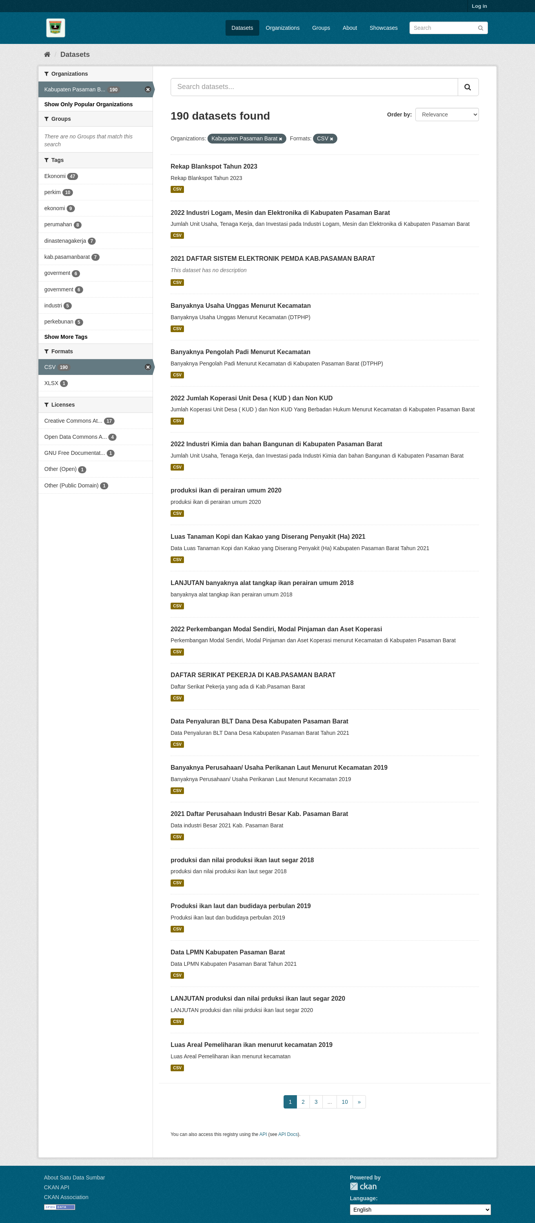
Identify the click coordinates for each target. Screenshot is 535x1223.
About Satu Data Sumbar (74, 1177)
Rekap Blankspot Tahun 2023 (214, 166)
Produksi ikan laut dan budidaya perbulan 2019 (241, 906)
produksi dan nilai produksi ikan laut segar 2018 (242, 860)
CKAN (363, 1186)
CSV (177, 189)
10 (345, 1102)
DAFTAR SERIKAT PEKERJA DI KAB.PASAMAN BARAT (253, 675)
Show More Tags (65, 337)
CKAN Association (66, 1197)
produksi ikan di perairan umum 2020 (226, 490)
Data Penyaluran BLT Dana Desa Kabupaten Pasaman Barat (259, 721)
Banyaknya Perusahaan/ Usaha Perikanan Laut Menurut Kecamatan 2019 (279, 767)
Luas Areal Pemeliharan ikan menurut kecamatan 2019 (252, 1044)
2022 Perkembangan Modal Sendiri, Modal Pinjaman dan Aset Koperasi (276, 629)
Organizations (283, 28)
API (263, 1134)
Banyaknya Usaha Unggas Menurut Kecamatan (241, 305)
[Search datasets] (448, 28)
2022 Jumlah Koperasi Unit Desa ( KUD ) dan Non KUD (252, 398)
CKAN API (56, 1187)
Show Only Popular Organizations (88, 104)
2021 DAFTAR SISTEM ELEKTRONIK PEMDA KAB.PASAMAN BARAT (273, 258)
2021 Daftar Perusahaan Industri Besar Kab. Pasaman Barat (259, 813)
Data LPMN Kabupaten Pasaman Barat (228, 952)
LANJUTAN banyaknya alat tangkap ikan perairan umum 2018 (262, 583)
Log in (479, 6)
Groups (321, 28)
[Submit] (480, 27)
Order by (398, 114)
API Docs (288, 1134)
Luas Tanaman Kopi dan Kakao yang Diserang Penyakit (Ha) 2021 (268, 536)
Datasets (242, 28)
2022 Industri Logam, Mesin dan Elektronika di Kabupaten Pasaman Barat (280, 212)
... (330, 1102)
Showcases (383, 28)
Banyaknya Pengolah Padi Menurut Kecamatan (241, 352)
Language (363, 1198)
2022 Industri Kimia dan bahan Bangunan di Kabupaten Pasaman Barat (276, 444)
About (350, 28)
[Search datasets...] (314, 87)
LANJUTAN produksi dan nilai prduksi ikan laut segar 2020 (258, 998)
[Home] (47, 54)
